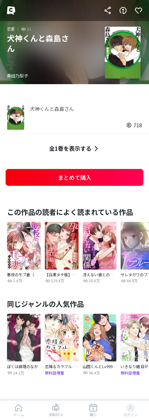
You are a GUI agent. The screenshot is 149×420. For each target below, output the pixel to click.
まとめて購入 (75, 177)
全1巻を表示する (74, 148)
